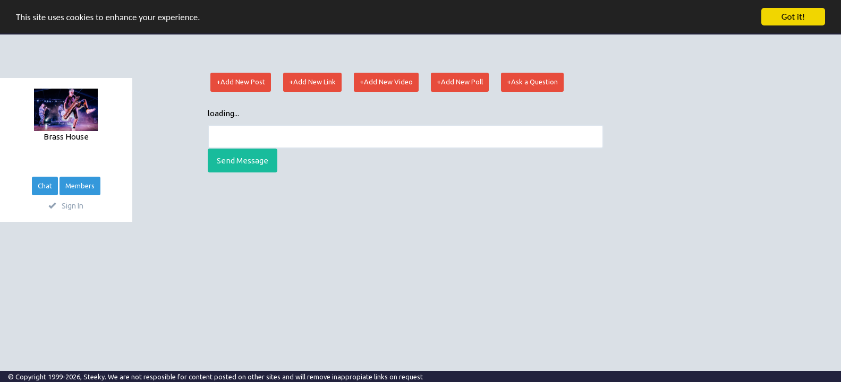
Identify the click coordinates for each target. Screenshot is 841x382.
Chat (45, 185)
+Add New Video (386, 81)
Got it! (793, 16)
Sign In (65, 206)
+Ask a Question (532, 81)
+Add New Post (240, 81)
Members (80, 185)
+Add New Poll (460, 81)
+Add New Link (312, 81)
